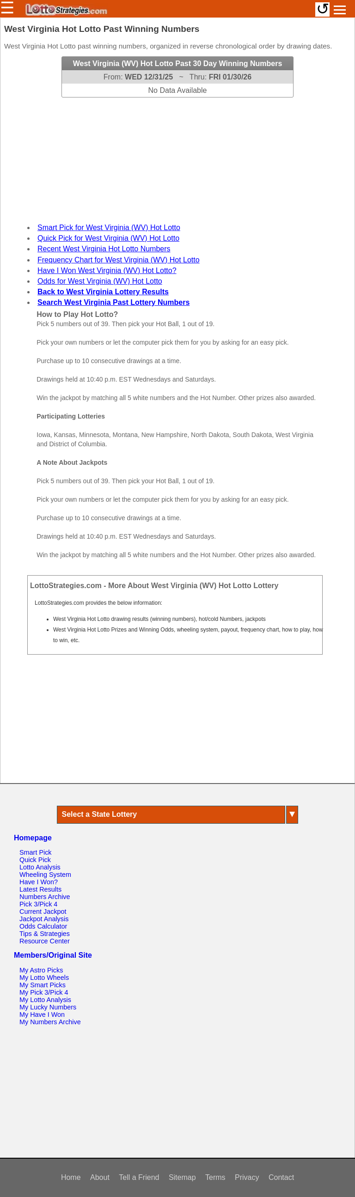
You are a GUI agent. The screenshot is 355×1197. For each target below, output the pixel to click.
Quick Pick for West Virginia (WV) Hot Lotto (108, 238)
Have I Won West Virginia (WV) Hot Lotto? (107, 270)
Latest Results (40, 889)
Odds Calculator (43, 926)
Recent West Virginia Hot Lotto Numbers (104, 249)
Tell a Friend (139, 1177)
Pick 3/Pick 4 (38, 904)
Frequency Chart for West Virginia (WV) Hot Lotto (118, 260)
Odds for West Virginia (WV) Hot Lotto (99, 281)
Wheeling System (45, 874)
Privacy (247, 1177)
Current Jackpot (43, 911)
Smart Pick (35, 852)
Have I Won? (38, 882)
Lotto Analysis (40, 867)
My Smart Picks (42, 985)
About (100, 1177)
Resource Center (44, 941)
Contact (281, 1177)
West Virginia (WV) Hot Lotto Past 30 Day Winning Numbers (177, 63)
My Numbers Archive (50, 1022)
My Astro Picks (41, 970)
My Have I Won (42, 1014)
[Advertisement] (177, 155)
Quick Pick (35, 859)
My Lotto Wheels (44, 977)
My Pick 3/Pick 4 (43, 992)
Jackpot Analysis (43, 919)
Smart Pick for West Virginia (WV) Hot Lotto (108, 227)
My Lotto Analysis (45, 999)
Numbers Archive (44, 896)
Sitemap (182, 1177)
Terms (215, 1177)
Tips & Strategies (44, 933)
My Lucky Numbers (47, 1007)
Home (71, 1177)
